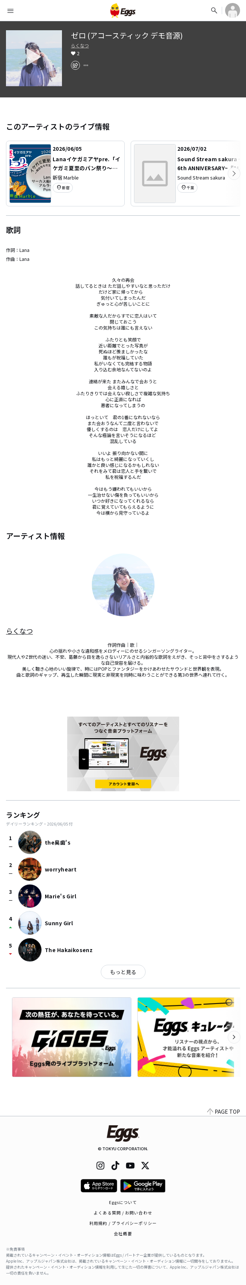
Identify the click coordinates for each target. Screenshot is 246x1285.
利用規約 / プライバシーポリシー (123, 1223)
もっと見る (123, 972)
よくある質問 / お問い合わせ (123, 1213)
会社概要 (123, 1233)
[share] (75, 65)
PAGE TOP (223, 1111)
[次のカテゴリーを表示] (234, 173)
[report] (85, 65)
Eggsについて (123, 1202)
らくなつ (80, 46)
